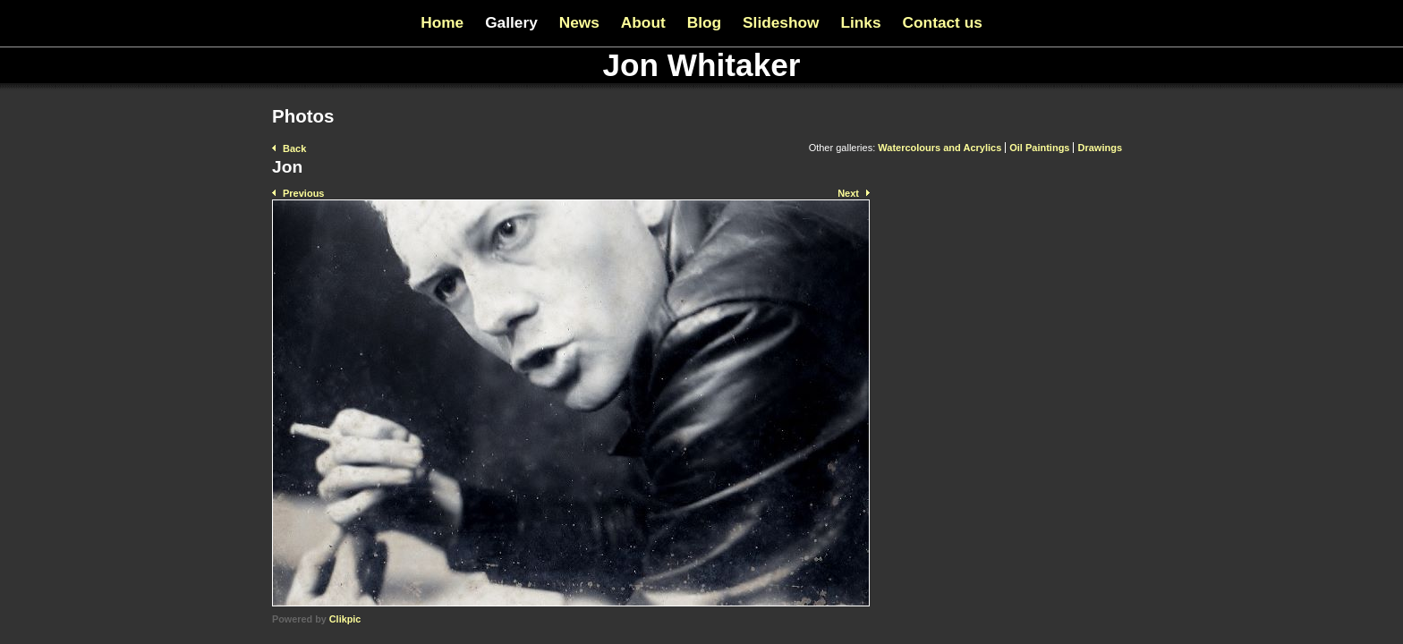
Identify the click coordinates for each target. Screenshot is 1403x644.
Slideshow (781, 22)
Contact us (942, 22)
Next (848, 193)
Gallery (511, 22)
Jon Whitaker (702, 64)
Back (294, 148)
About (643, 22)
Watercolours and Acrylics (939, 147)
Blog (704, 22)
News (579, 22)
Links (860, 22)
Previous (303, 193)
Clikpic (345, 619)
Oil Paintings (1039, 147)
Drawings (1099, 147)
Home (442, 22)
